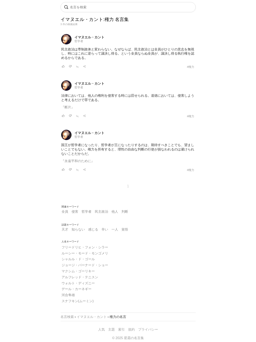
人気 (101, 329)
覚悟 (124, 229)
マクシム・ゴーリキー (78, 271)
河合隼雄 (68, 295)
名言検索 (67, 317)
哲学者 (78, 41)
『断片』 (67, 107)
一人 (114, 229)
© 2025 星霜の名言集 (128, 338)
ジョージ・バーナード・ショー (85, 265)
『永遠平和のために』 (77, 161)
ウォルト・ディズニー (78, 283)
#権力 (190, 66)
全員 (65, 211)
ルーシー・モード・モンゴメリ (85, 253)
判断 (124, 211)
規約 (131, 329)
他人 (114, 211)
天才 (65, 229)
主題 (111, 329)
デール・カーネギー (77, 289)
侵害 (75, 211)
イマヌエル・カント (89, 37)
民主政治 (101, 211)
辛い (104, 229)
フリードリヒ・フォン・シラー (85, 247)
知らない (78, 229)
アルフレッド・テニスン (80, 277)
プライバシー (148, 329)
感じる (93, 229)
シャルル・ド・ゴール (78, 259)
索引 (121, 329)
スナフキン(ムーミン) (78, 301)
